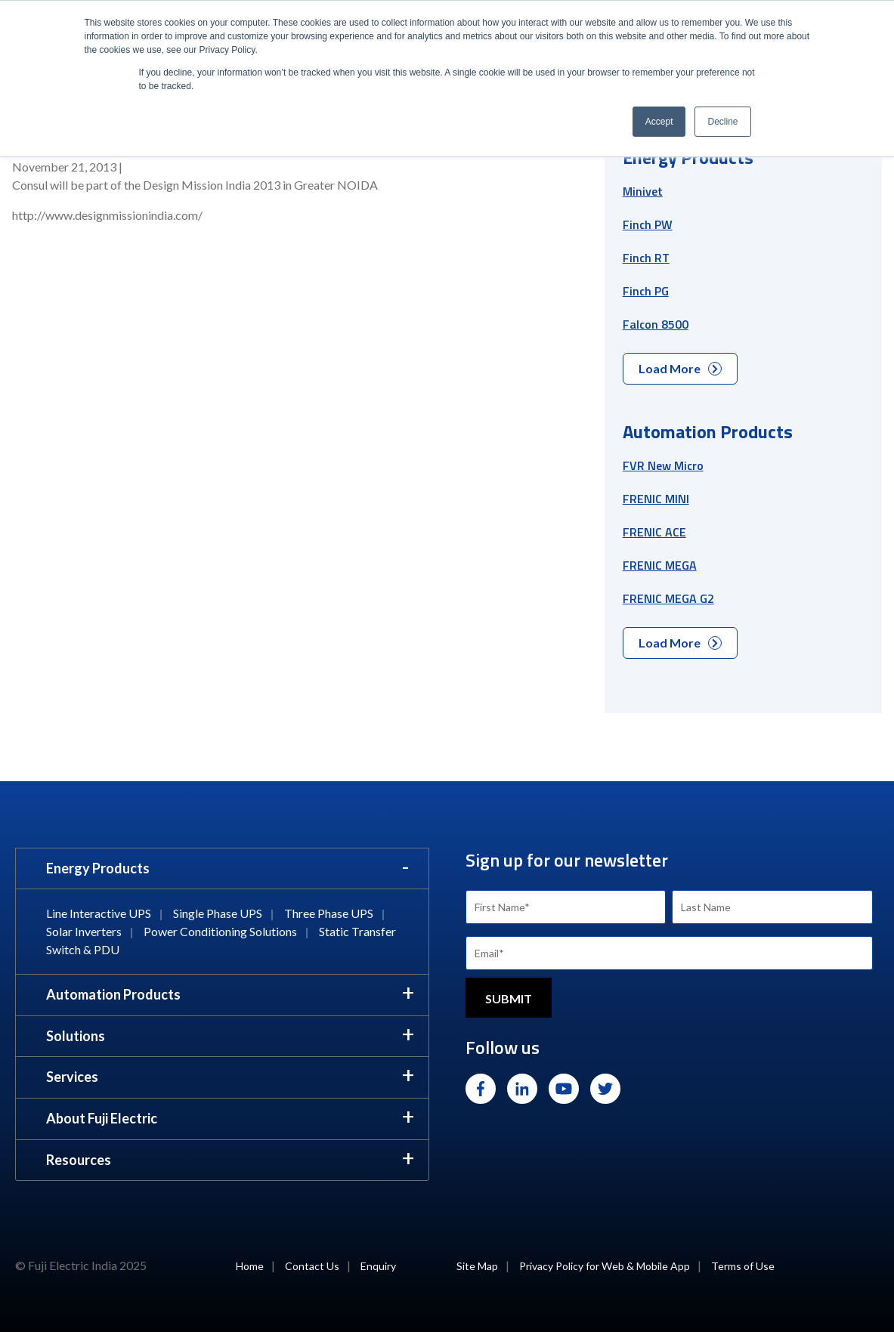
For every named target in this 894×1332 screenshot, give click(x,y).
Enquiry (378, 1265)
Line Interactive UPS (98, 913)
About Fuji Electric (101, 1118)
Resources (78, 1159)
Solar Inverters (84, 931)
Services (72, 1076)
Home (250, 1265)
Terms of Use (743, 1265)
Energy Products (98, 868)
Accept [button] (659, 121)
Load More (680, 368)
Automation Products (113, 994)
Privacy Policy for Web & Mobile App (604, 1265)
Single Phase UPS (217, 913)
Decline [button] (722, 121)
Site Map (477, 1265)
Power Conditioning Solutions (220, 931)
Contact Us (312, 1265)
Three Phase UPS (328, 913)
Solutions (75, 1036)
